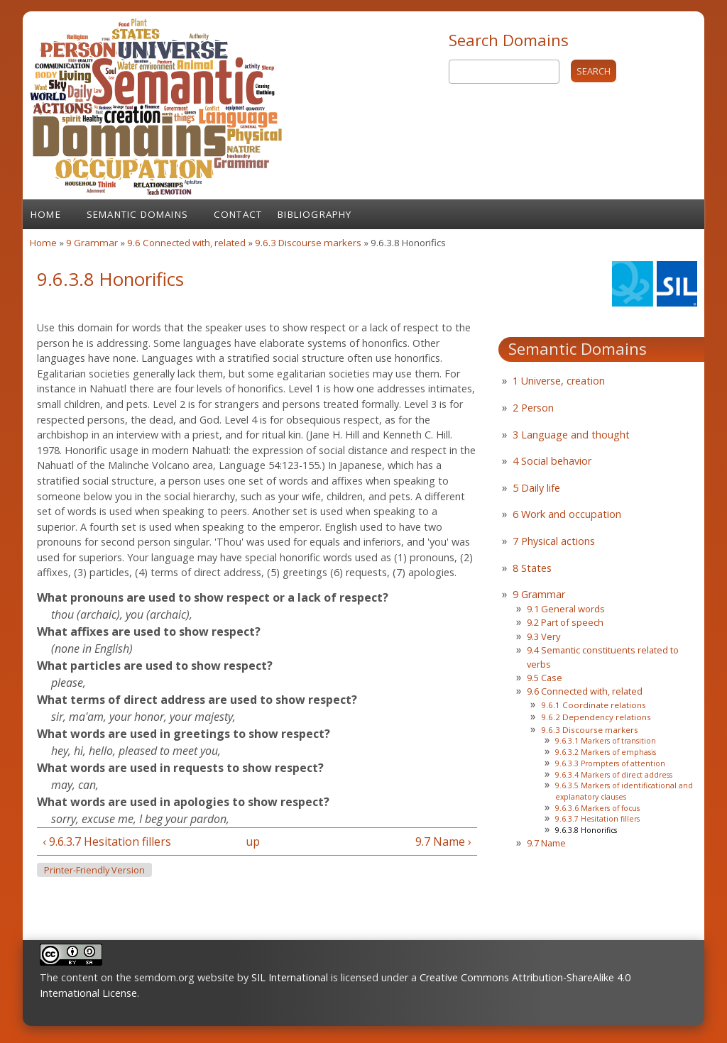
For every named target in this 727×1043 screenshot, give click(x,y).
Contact (238, 214)
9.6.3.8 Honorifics (586, 830)
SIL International (289, 977)
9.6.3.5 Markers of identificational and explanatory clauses (624, 791)
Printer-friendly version (94, 870)
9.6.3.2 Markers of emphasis (605, 752)
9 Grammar (92, 242)
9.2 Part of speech (565, 622)
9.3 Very (543, 636)
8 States (532, 568)
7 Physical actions (554, 541)
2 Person (533, 407)
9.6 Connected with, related (187, 242)
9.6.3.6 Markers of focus (597, 808)
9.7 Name (546, 843)
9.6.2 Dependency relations (596, 717)
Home (46, 214)
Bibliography (314, 214)
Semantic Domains (137, 214)
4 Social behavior (552, 461)
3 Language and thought (571, 434)
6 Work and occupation (567, 514)
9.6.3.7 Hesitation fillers (597, 819)
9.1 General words (566, 608)
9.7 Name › (443, 841)
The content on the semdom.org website (137, 977)
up (253, 841)
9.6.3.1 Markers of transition (605, 741)
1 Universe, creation (559, 380)
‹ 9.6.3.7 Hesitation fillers (107, 841)
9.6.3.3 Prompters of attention (610, 763)
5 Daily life (536, 488)
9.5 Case (544, 677)
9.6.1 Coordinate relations (593, 705)
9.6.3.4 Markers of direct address (613, 775)
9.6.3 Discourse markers (308, 242)
